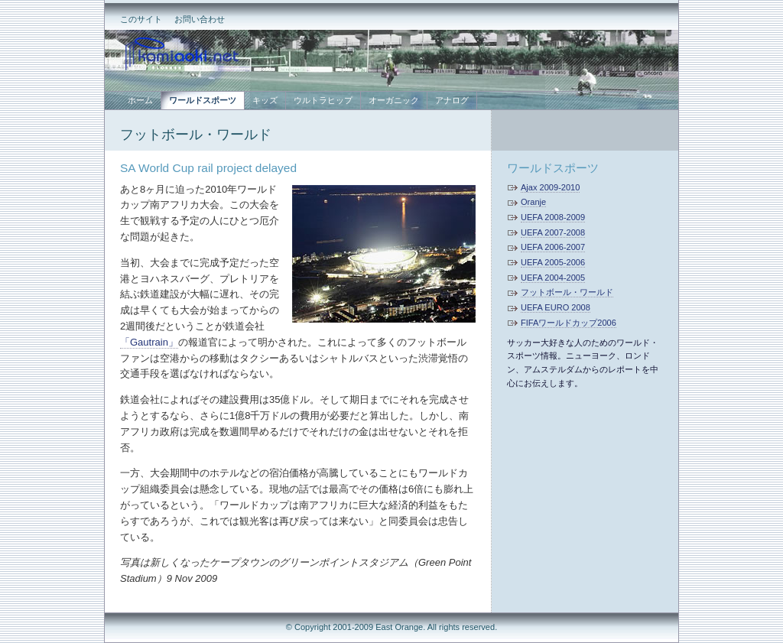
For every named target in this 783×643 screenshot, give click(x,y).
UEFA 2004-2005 (553, 277)
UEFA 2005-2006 (553, 262)
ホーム (140, 100)
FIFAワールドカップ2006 (568, 322)
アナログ (452, 100)
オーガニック (394, 100)
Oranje (533, 201)
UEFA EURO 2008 (555, 307)
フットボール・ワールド (195, 134)
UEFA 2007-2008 (553, 232)
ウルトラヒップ (323, 100)
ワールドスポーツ (553, 167)
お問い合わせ (199, 19)
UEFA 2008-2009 (553, 217)
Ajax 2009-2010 (550, 187)
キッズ (265, 100)
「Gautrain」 (149, 342)
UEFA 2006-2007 (553, 247)
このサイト (141, 19)
